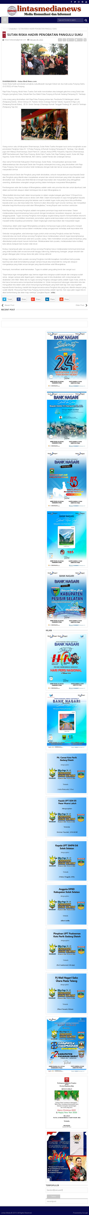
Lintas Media (6, 1213)
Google (85, 1213)
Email (78, 40)
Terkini (53, 1196)
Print (70, 40)
